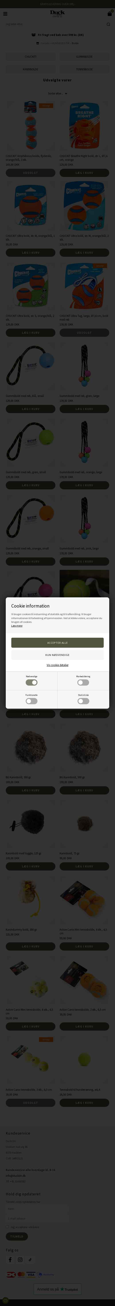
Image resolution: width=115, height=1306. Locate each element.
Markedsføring (83, 680)
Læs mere (16, 625)
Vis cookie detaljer (57, 665)
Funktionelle (31, 699)
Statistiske (83, 699)
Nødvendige (31, 680)
